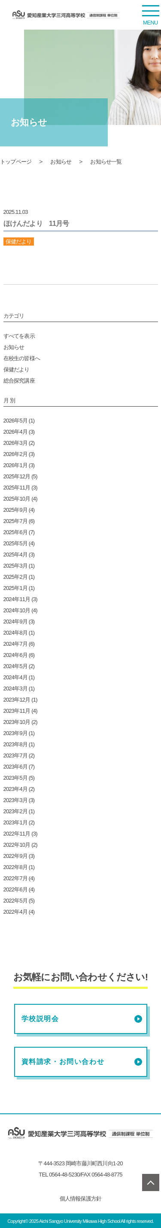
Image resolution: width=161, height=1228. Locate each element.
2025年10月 (16, 498)
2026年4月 (15, 432)
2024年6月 (15, 655)
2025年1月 (15, 588)
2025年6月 (15, 532)
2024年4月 (15, 677)
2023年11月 (16, 711)
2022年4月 (15, 912)
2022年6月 (15, 889)
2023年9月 (15, 733)
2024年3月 (15, 688)
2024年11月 (16, 599)
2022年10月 (16, 845)
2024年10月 (16, 610)
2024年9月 (15, 621)
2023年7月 (15, 755)
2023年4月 (15, 789)
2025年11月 (16, 487)
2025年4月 (15, 554)
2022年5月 (15, 900)
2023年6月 (15, 766)
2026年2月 (15, 454)
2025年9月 (15, 510)
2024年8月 (15, 632)
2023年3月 (15, 800)
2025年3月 (15, 565)
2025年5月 (15, 543)
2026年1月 (15, 465)
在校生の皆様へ (21, 358)
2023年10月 (16, 722)
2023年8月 (15, 744)
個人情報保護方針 (81, 1198)
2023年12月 (16, 699)
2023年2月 (15, 811)
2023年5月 (15, 778)
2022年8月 (15, 867)
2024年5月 (15, 666)
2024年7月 (15, 644)
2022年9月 (15, 856)
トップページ (15, 161)
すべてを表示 (19, 336)
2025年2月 (15, 577)
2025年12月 (16, 476)
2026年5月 (15, 420)
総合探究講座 (19, 380)
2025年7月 (15, 521)
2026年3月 (15, 443)
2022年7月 (15, 878)
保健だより (16, 369)
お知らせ (60, 161)
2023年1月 (15, 822)
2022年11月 (16, 833)
